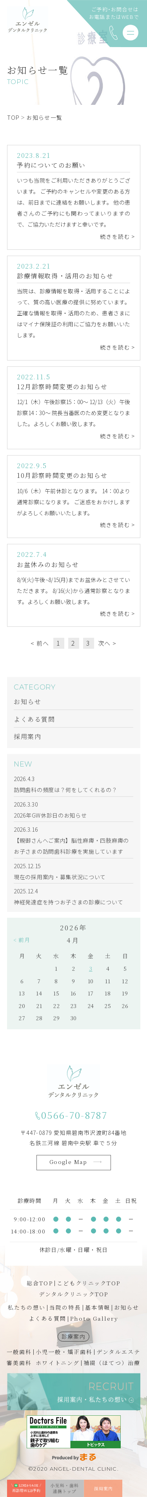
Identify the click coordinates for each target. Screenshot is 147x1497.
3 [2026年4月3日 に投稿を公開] (91, 975)
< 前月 (21, 946)
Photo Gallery (94, 1318)
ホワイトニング (58, 1363)
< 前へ (40, 645)
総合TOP (40, 1283)
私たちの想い (27, 1307)
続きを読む (115, 238)
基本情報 (97, 1307)
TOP (13, 117)
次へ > (107, 645)
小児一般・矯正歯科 (64, 1352)
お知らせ (126, 1307)
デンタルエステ (118, 1352)
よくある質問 (48, 1318)
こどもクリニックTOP (88, 1283)
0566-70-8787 (74, 1115)
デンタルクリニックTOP (73, 1294)
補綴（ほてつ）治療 (111, 1363)
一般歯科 (19, 1352)
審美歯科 (19, 1363)
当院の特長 (65, 1307)
